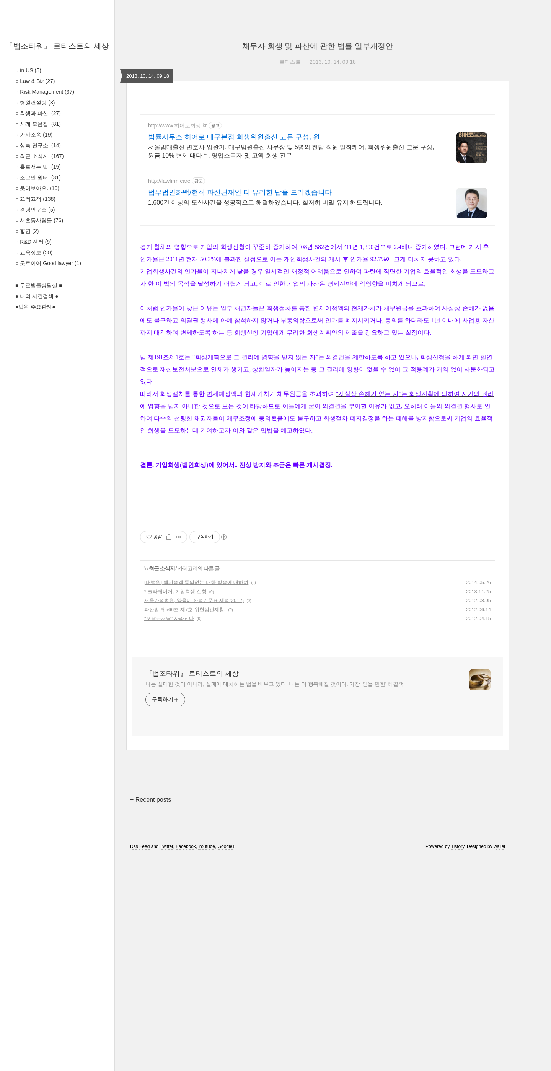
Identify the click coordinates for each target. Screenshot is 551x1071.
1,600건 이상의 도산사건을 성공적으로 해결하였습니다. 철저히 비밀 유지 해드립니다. (265, 202)
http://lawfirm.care (169, 181)
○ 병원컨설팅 (35, 102)
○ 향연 (27, 231)
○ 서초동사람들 (39, 220)
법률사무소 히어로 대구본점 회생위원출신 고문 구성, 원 (234, 137)
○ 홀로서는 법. (38, 167)
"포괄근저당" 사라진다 (169, 832)
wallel (499, 1060)
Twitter (166, 1060)
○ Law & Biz (35, 81)
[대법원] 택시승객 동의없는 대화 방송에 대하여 (196, 796)
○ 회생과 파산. (38, 113)
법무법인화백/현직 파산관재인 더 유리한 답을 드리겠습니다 (240, 192)
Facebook (186, 1060)
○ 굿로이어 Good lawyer (48, 263)
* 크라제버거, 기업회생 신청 (175, 806)
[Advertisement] (317, 286)
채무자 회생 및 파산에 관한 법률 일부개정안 (317, 46)
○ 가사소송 (33, 135)
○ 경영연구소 (35, 210)
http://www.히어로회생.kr (177, 125)
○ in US (28, 70)
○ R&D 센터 (33, 242)
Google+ (226, 1060)
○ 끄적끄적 (35, 199)
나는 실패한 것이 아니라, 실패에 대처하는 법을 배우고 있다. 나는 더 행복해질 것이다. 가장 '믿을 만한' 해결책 (274, 898)
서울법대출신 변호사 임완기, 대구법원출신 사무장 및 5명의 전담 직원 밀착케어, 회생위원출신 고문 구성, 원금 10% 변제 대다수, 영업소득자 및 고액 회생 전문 (291, 151)
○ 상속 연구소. (38, 145)
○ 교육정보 (33, 252)
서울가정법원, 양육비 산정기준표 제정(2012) (194, 814)
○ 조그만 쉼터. (38, 177)
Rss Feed (140, 1060)
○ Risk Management (44, 92)
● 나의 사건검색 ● (37, 296)
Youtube (206, 1060)
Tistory (458, 1060)
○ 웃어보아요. (37, 188)
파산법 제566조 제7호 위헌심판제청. (184, 824)
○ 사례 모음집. (38, 124)
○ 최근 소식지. (39, 156)
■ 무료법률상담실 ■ (38, 285)
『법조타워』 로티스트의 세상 (57, 46)
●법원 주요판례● (35, 307)
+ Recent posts (150, 1014)
